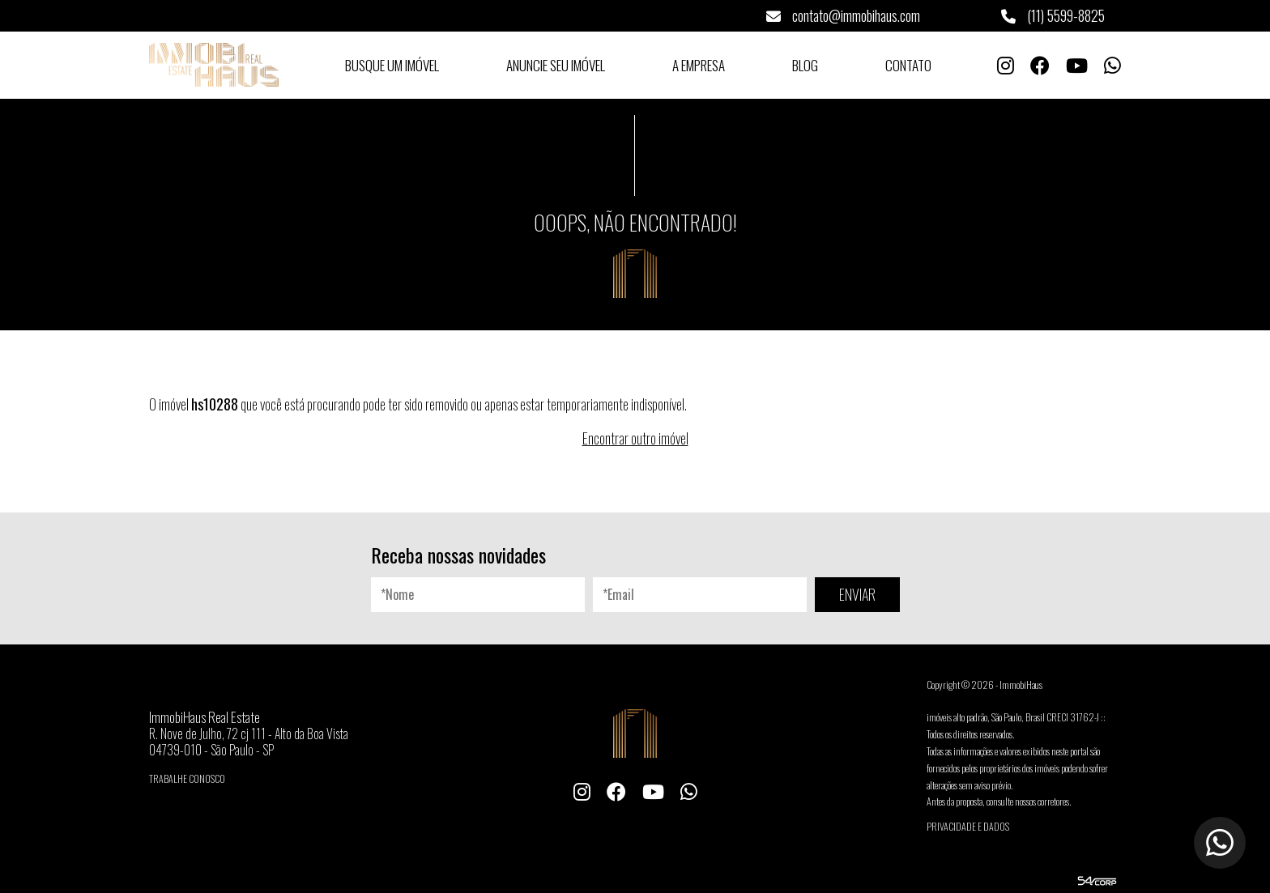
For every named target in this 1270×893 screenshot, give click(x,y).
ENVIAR (857, 594)
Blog (805, 65)
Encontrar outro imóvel (635, 438)
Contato (908, 65)
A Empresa (698, 65)
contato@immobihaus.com (843, 15)
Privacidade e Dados (968, 826)
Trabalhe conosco (187, 778)
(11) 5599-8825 (1053, 15)
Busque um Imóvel (392, 65)
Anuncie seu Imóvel (555, 65)
